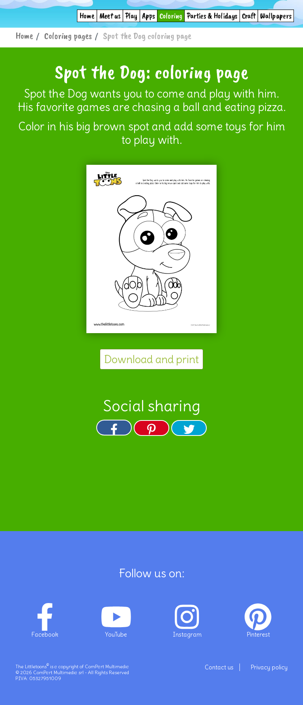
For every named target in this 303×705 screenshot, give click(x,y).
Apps (148, 15)
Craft (249, 16)
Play (131, 15)
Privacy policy (269, 667)
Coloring (170, 16)
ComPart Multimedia (107, 666)
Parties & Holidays (212, 16)
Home (87, 15)
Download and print (151, 359)
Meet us (109, 15)
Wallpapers (276, 16)
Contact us (219, 667)
